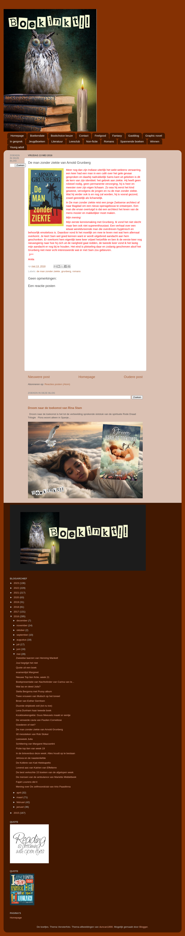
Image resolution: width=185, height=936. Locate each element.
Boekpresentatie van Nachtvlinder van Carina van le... (45, 682)
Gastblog (133, 135)
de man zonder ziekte (48, 271)
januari (21, 807)
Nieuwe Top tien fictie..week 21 (32, 677)
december (22, 620)
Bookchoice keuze (62, 135)
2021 (17, 592)
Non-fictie (92, 141)
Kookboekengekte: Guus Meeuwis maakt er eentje (43, 715)
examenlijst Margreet (27, 672)
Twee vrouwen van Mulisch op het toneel (38, 696)
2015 (17, 813)
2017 (17, 611)
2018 (17, 607)
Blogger (143, 927)
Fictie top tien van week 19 (30, 748)
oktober (21, 630)
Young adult (17, 147)
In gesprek (16, 141)
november (22, 625)
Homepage (17, 135)
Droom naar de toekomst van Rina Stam (55, 407)
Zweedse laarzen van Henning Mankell (37, 658)
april (19, 792)
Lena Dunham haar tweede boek (33, 710)
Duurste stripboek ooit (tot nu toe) (34, 705)
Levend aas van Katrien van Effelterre (36, 767)
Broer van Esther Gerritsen (30, 701)
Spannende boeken (132, 141)
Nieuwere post (39, 377)
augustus (22, 639)
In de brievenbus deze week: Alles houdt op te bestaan (45, 753)
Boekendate (37, 135)
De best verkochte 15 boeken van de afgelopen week (44, 772)
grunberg (66, 271)
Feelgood (100, 135)
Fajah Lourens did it (26, 782)
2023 (17, 583)
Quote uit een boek (26, 667)
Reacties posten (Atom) (57, 384)
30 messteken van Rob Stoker (32, 734)
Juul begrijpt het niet (27, 663)
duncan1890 (106, 927)
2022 (17, 588)
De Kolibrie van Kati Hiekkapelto (33, 762)
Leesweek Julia (24, 739)
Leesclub (74, 141)
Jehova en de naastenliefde (31, 758)
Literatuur (57, 141)
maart (20, 797)
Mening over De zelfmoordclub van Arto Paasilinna (43, 786)
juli (18, 644)
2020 (17, 597)
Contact (84, 135)
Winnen (154, 141)
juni (19, 649)
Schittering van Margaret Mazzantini (35, 743)
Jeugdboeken (37, 141)
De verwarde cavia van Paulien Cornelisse (39, 720)
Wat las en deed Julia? (28, 686)
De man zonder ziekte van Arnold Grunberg (39, 729)
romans (76, 271)
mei (19, 654)
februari (21, 802)
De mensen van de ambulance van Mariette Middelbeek (46, 777)
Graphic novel (153, 135)
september (23, 634)
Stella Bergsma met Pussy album (34, 691)
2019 (17, 602)
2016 (17, 616)
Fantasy (117, 135)
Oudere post (133, 377)
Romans (109, 141)
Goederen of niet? (25, 724)
